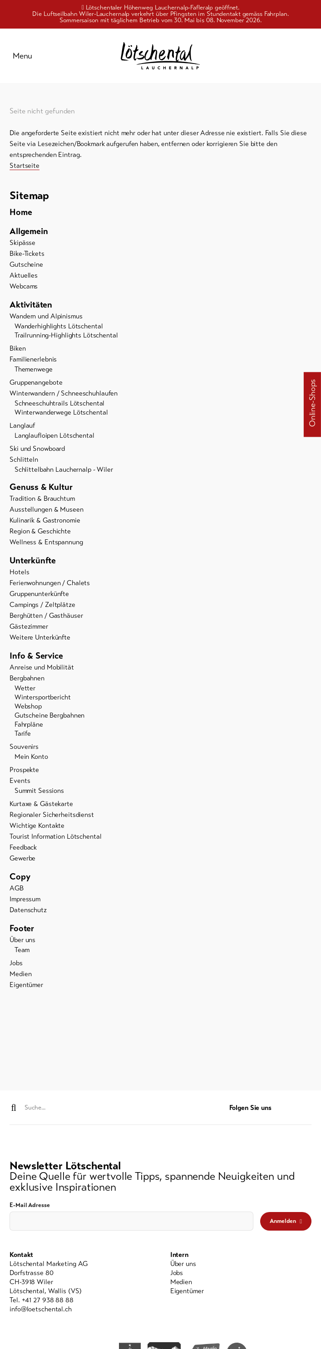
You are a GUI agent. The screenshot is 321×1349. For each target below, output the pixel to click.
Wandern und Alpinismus (46, 317)
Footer (22, 929)
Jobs (16, 965)
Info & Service (36, 657)
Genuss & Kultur (41, 488)
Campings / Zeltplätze (42, 606)
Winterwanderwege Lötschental (61, 414)
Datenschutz (28, 911)
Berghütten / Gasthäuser (46, 617)
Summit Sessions (39, 792)
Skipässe (22, 244)
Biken (17, 350)
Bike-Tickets (27, 255)
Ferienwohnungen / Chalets (50, 584)
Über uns (22, 941)
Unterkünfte (33, 562)
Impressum (25, 900)
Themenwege (34, 371)
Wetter (25, 689)
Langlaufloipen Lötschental (54, 437)
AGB (17, 889)
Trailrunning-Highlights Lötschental (66, 336)
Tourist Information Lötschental (55, 838)
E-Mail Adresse (29, 1205)
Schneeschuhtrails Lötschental (60, 405)
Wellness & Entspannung (46, 543)
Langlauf (22, 427)
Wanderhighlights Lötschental (59, 327)
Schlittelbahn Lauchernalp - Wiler (64, 471)
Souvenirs (24, 748)
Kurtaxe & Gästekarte (41, 805)
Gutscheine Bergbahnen (49, 717)
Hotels (19, 573)
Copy (20, 878)
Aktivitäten (31, 306)
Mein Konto (31, 758)
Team (22, 951)
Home (21, 213)
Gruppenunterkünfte (39, 595)
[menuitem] (160, 213)
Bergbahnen (27, 679)
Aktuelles (24, 277)
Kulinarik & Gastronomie (45, 522)
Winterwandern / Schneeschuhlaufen (64, 395)
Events (20, 782)
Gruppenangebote (36, 384)
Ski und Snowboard (37, 450)
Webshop (28, 708)
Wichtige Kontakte (37, 827)
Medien (20, 976)
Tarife (23, 735)
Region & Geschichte (40, 532)
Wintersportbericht (43, 698)
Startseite (25, 167)
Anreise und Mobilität (42, 669)
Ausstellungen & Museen (46, 511)
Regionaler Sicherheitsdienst (52, 816)
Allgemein (29, 232)
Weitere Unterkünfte (40, 639)
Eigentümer (26, 986)
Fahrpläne (29, 726)
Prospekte (24, 771)
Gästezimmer (29, 628)
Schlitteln (24, 461)
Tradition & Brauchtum (42, 500)
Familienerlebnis (33, 361)
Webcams (24, 287)
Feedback (23, 849)
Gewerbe (22, 859)
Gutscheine (26, 266)
